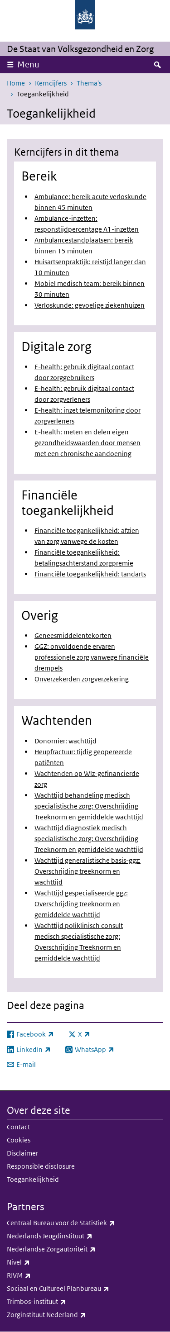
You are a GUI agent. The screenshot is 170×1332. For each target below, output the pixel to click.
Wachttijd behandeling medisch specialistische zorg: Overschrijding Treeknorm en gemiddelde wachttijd (88, 806)
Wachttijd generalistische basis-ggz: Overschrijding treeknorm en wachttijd (87, 871)
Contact (18, 1127)
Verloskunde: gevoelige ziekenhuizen (89, 305)
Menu (28, 64)
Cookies (18, 1140)
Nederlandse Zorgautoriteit (85, 1249)
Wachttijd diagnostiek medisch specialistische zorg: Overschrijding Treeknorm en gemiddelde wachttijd (88, 838)
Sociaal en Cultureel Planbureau (85, 1288)
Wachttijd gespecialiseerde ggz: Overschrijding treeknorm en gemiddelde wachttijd (81, 904)
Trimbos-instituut (85, 1301)
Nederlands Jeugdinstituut (85, 1236)
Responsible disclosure (41, 1166)
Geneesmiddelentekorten (73, 635)
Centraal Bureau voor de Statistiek (85, 1223)
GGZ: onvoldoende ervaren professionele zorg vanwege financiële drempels (91, 657)
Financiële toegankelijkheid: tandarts (90, 574)
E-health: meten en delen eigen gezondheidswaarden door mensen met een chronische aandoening (87, 443)
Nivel (81, 1262)
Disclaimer (22, 1153)
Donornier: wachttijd (65, 741)
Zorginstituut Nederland (85, 1314)
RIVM (82, 1275)
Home (16, 83)
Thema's (89, 83)
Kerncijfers (51, 83)
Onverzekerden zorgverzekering (81, 679)
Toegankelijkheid (33, 1179)
